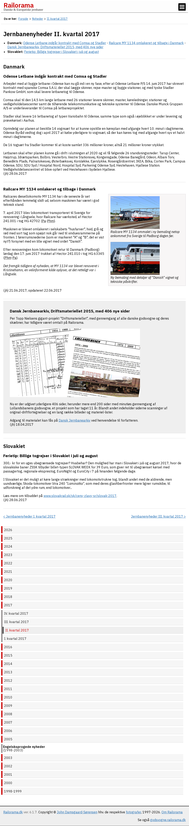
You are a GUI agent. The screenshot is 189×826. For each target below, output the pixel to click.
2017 (8, 605)
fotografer (133, 812)
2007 (8, 722)
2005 (8, 739)
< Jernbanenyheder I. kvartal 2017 (29, 516)
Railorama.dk (13, 812)
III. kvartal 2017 (16, 622)
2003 (8, 758)
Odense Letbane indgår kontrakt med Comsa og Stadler (64, 43)
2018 (8, 597)
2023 (8, 555)
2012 (8, 680)
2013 (8, 672)
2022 (8, 563)
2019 (8, 588)
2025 (8, 538)
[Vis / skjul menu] (182, 7)
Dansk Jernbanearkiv (74, 420)
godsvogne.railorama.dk (168, 820)
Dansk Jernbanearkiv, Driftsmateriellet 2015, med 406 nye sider (55, 47)
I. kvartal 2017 (15, 639)
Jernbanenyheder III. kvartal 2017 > (158, 516)
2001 (8, 774)
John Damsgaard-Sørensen (77, 812)
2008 (8, 714)
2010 (8, 697)
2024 (8, 546)
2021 (8, 572)
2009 (8, 706)
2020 (8, 580)
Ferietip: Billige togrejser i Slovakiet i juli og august (61, 52)
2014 (8, 664)
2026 (8, 530)
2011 (8, 689)
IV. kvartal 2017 (16, 613)
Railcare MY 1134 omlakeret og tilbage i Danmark (146, 43)
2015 (8, 655)
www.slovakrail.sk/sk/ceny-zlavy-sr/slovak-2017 (79, 496)
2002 (8, 766)
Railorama (18, 5)
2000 (8, 783)
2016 (8, 647)
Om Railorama (172, 812)
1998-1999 (13, 791)
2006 (8, 731)
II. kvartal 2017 (17, 630)
